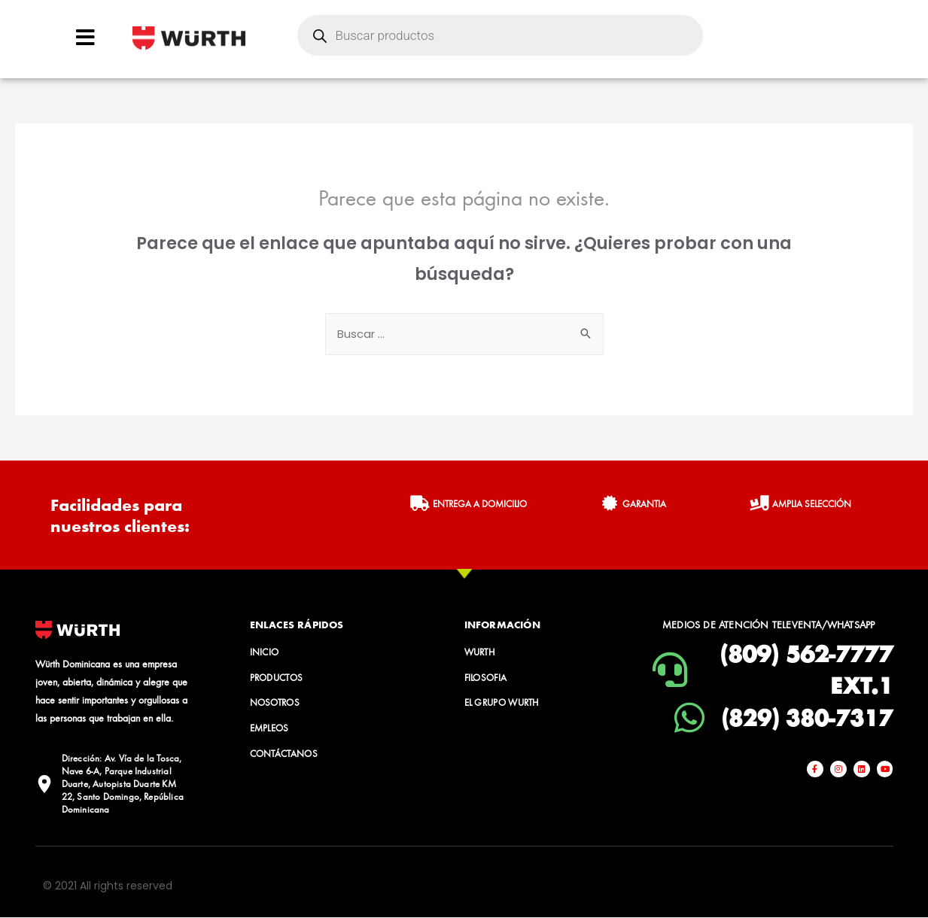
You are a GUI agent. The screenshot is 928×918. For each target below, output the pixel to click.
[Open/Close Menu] (85, 37)
